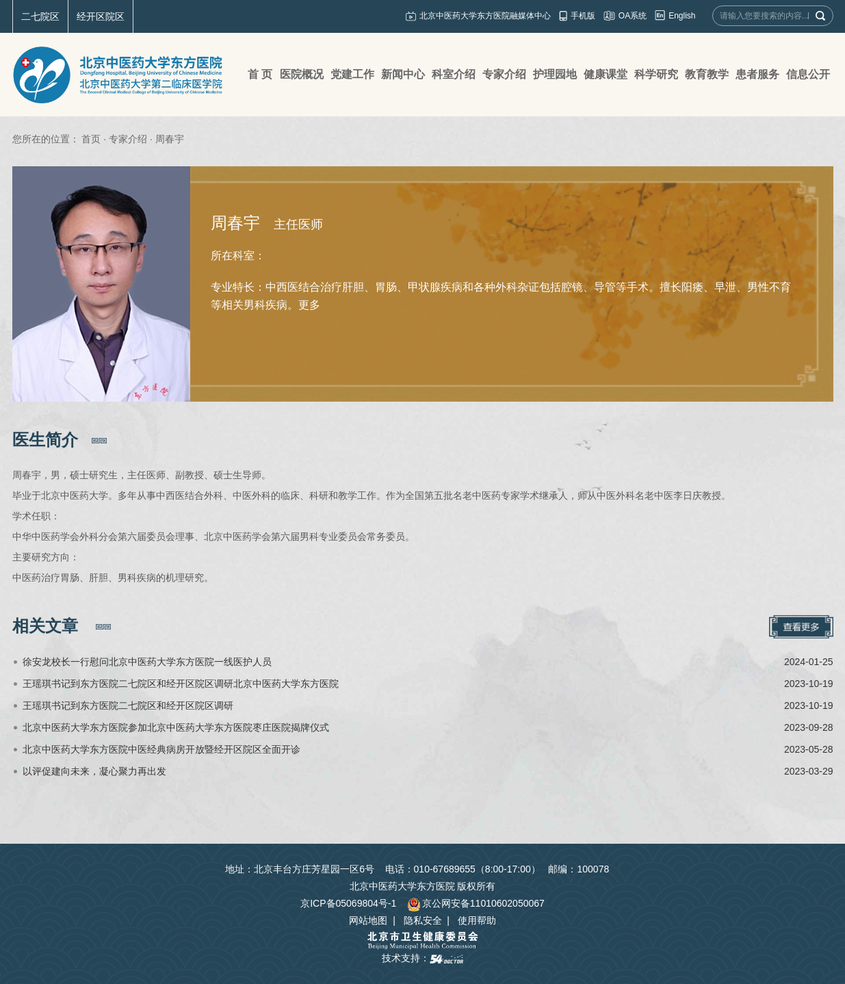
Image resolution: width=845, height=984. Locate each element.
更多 (309, 305)
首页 (91, 138)
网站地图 (368, 920)
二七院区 (40, 16)
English (681, 16)
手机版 (583, 16)
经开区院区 (101, 16)
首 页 (260, 74)
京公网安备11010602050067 (476, 903)
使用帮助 (477, 920)
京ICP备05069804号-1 (348, 903)
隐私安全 (423, 920)
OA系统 (633, 16)
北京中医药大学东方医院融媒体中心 (485, 16)
